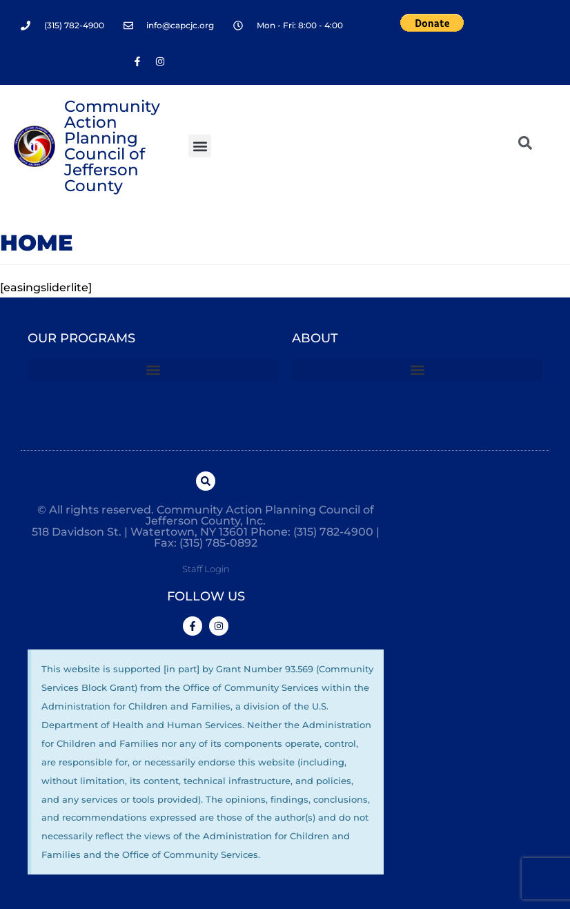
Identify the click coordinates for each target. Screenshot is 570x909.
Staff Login (206, 568)
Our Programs (81, 338)
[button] (199, 146)
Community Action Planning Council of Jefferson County (112, 146)
